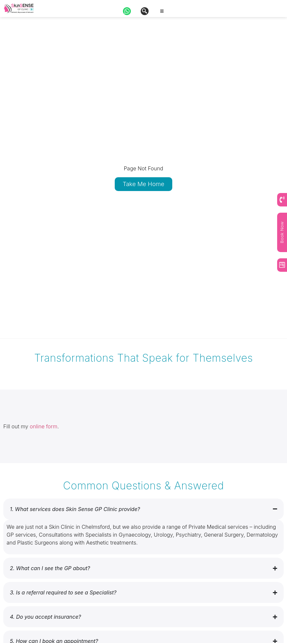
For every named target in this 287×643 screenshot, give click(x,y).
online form (43, 426)
